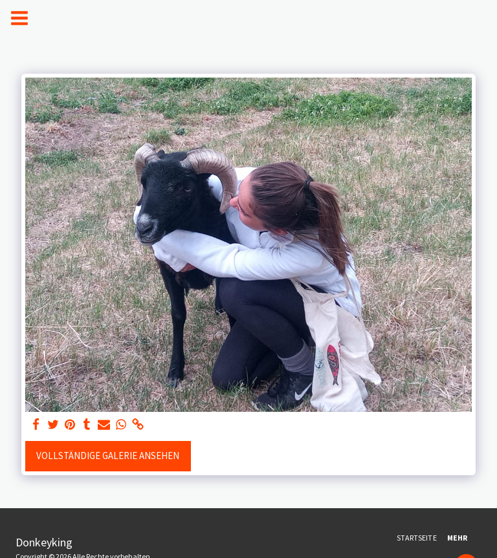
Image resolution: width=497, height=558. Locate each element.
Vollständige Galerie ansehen (107, 455)
